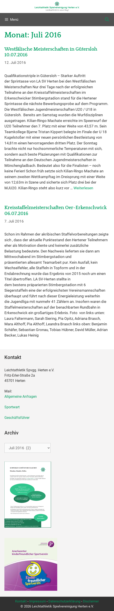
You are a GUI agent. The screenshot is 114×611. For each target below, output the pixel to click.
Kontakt (21, 601)
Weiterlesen (83, 188)
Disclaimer (91, 601)
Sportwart (12, 407)
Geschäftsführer (16, 418)
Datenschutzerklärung (64, 601)
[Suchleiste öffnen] (107, 19)
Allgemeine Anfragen (20, 396)
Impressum (37, 601)
